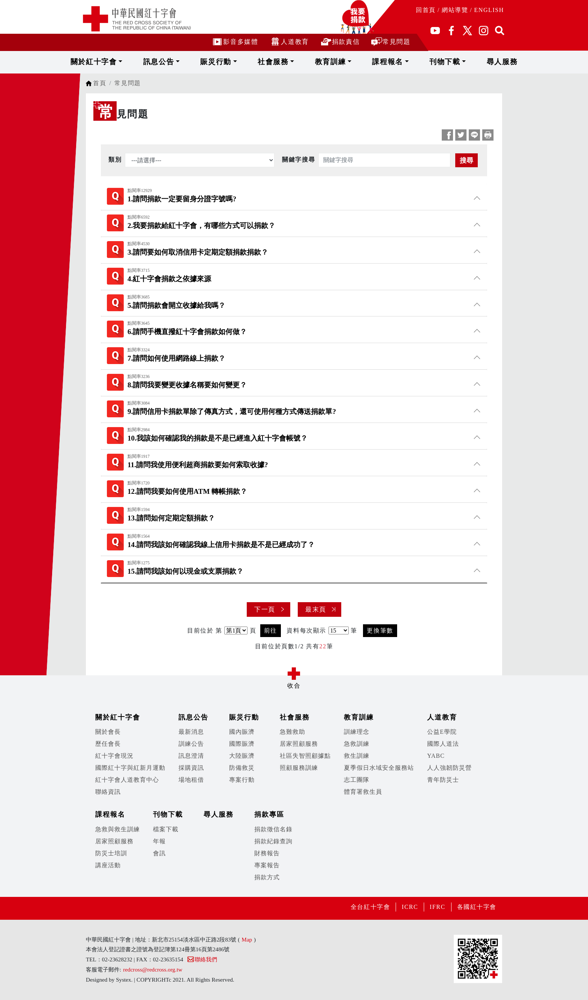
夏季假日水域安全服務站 (379, 768)
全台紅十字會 (370, 907)
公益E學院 (442, 732)
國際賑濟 (242, 744)
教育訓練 (328, 62)
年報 (159, 841)
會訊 (159, 853)
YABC (436, 756)
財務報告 (267, 853)
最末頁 (315, 609)
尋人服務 (468, 62)
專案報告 (267, 865)
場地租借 (191, 780)
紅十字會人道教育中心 (127, 780)
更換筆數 (380, 630)
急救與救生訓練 (117, 829)
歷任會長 (108, 744)
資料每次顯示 (306, 630)
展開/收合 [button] (294, 673)
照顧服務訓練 (299, 768)
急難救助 (292, 732)
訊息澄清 (191, 756)
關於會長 (108, 732)
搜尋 (466, 160)
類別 (115, 159)
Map (247, 939)
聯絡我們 (202, 959)
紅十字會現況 (114, 756)
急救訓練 (356, 744)
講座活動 (108, 865)
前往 (270, 630)
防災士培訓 (111, 853)
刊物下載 (424, 62)
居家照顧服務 (299, 744)
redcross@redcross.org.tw (152, 969)
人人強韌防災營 (449, 768)
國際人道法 (443, 744)
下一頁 (264, 609)
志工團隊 (356, 780)
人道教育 (289, 41)
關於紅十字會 (130, 62)
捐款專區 (269, 814)
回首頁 (426, 10)
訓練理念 (356, 732)
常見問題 (390, 41)
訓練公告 (191, 744)
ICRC (410, 907)
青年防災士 (443, 780)
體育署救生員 (363, 792)
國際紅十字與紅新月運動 (130, 768)
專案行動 (242, 780)
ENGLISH (489, 10)
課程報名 (376, 62)
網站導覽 (455, 10)
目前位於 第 (204, 630)
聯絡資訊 (108, 792)
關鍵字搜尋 (298, 159)
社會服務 (280, 62)
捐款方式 (267, 877)
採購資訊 (191, 768)
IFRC (437, 907)
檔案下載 (165, 829)
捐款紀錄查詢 (273, 841)
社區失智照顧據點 (305, 756)
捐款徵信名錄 (273, 829)
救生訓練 (356, 756)
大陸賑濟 (242, 756)
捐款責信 (340, 41)
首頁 (99, 83)
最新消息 (191, 732)
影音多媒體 (235, 41)
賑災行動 (232, 62)
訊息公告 (185, 62)
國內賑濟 (242, 732)
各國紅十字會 (476, 907)
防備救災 (242, 768)
